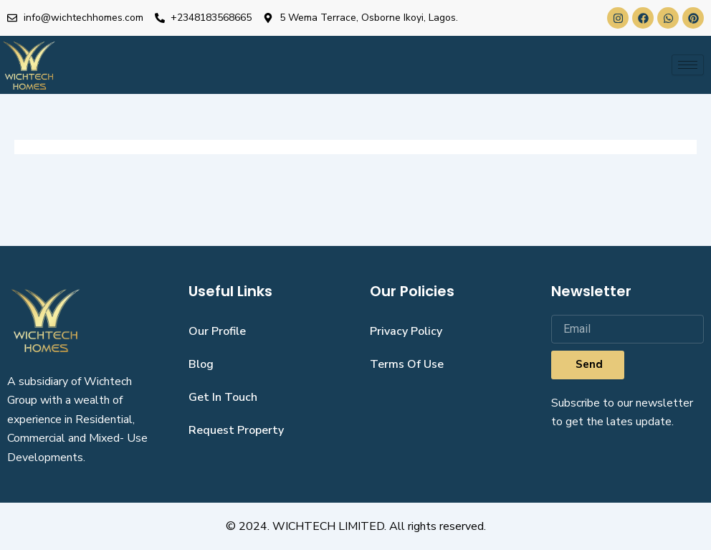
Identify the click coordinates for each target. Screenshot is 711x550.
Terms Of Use (407, 364)
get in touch (223, 397)
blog (201, 364)
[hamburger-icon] (688, 64)
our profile (217, 331)
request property (236, 430)
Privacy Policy (406, 331)
